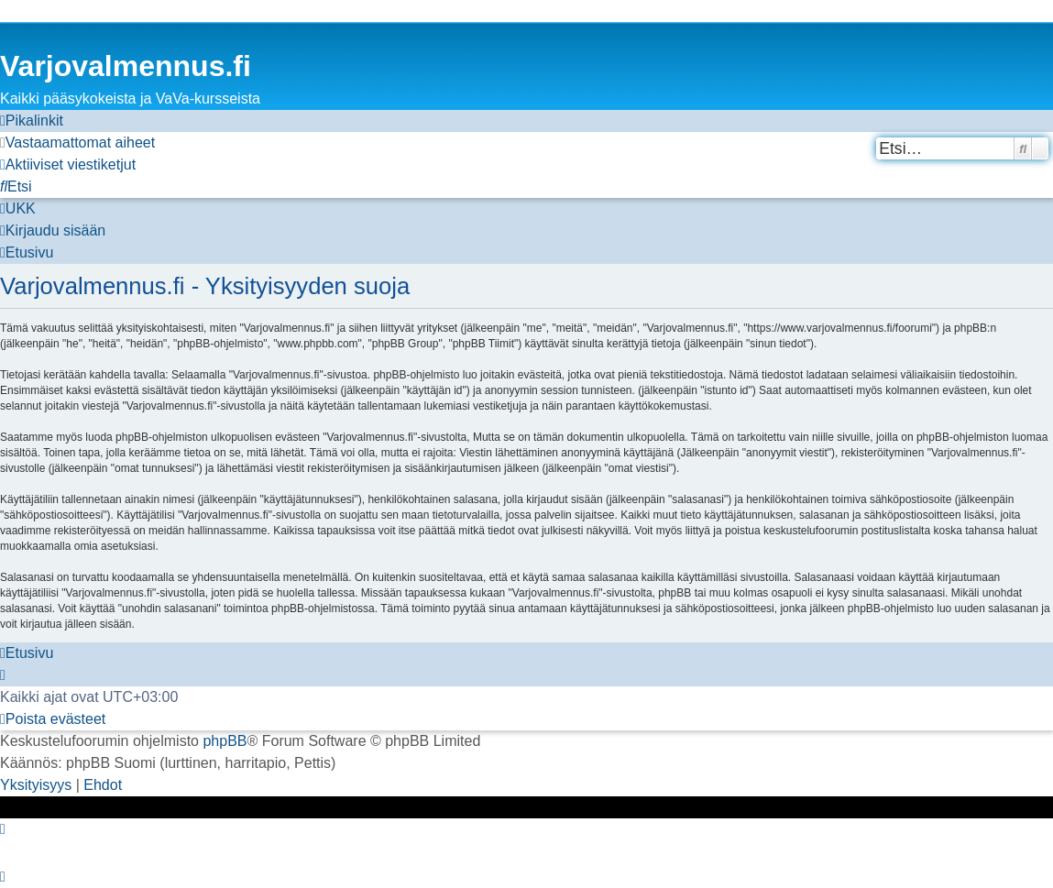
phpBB (225, 741)
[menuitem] (77, 143)
